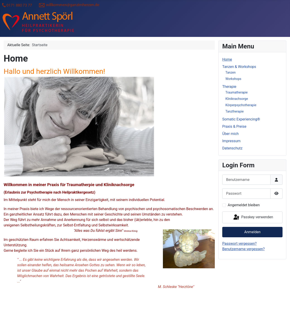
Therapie (229, 86)
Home (227, 59)
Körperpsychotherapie (240, 105)
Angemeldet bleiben (244, 205)
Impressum (231, 141)
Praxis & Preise (234, 126)
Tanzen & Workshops (239, 67)
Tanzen (230, 72)
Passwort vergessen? (239, 243)
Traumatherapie (236, 92)
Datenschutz (232, 148)
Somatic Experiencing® (241, 119)
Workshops (233, 79)
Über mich (230, 134)
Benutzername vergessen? (243, 249)
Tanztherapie (234, 111)
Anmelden (252, 232)
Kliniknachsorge (236, 99)
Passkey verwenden (253, 217)
